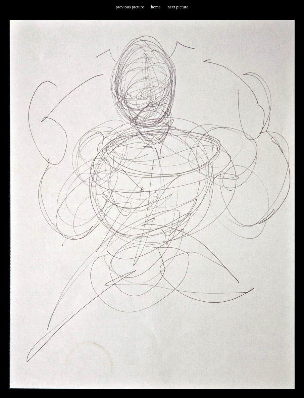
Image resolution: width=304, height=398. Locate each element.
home (156, 6)
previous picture (130, 6)
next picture (177, 6)
